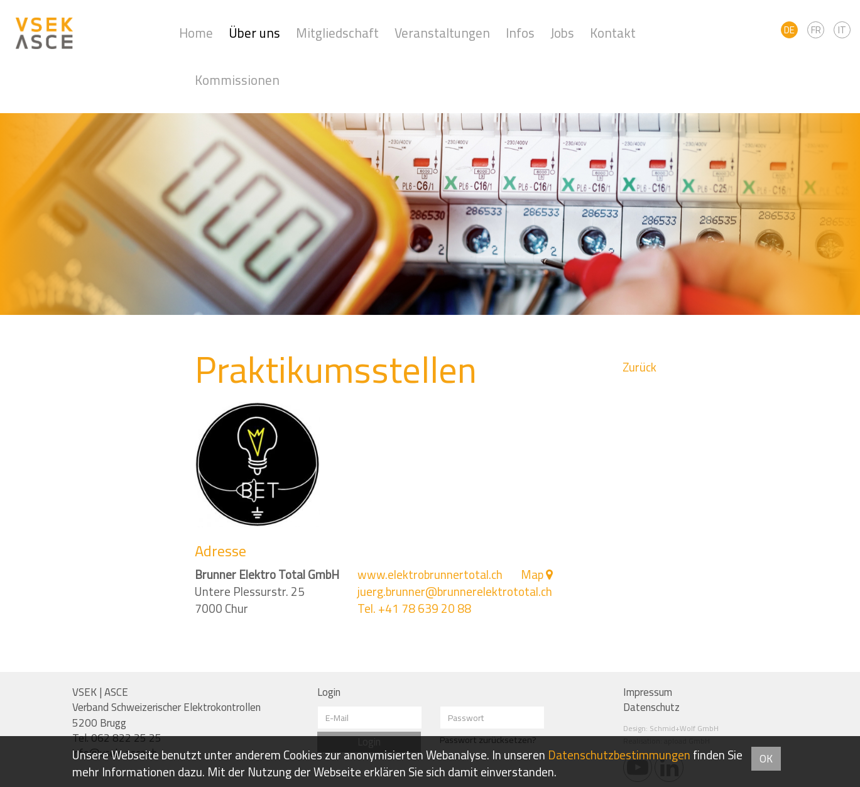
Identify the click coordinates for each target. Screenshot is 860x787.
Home (196, 33)
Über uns (254, 33)
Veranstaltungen (442, 33)
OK (766, 759)
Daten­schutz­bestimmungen (619, 755)
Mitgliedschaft (337, 33)
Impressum (647, 692)
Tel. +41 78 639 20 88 (414, 608)
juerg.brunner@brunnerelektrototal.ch (454, 591)
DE (789, 29)
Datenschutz (651, 707)
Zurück (639, 367)
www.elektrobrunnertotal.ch (430, 574)
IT (842, 29)
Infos (520, 33)
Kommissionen (237, 80)
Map (532, 574)
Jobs (562, 33)
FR (816, 29)
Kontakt (613, 33)
